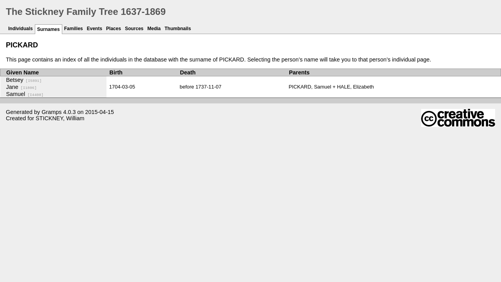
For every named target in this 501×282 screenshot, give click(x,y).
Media (154, 28)
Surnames (48, 29)
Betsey (24, 80)
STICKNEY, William (60, 118)
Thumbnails (178, 28)
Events (94, 28)
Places (113, 28)
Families (73, 28)
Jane (21, 87)
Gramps (51, 112)
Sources (134, 28)
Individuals (20, 28)
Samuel (25, 94)
